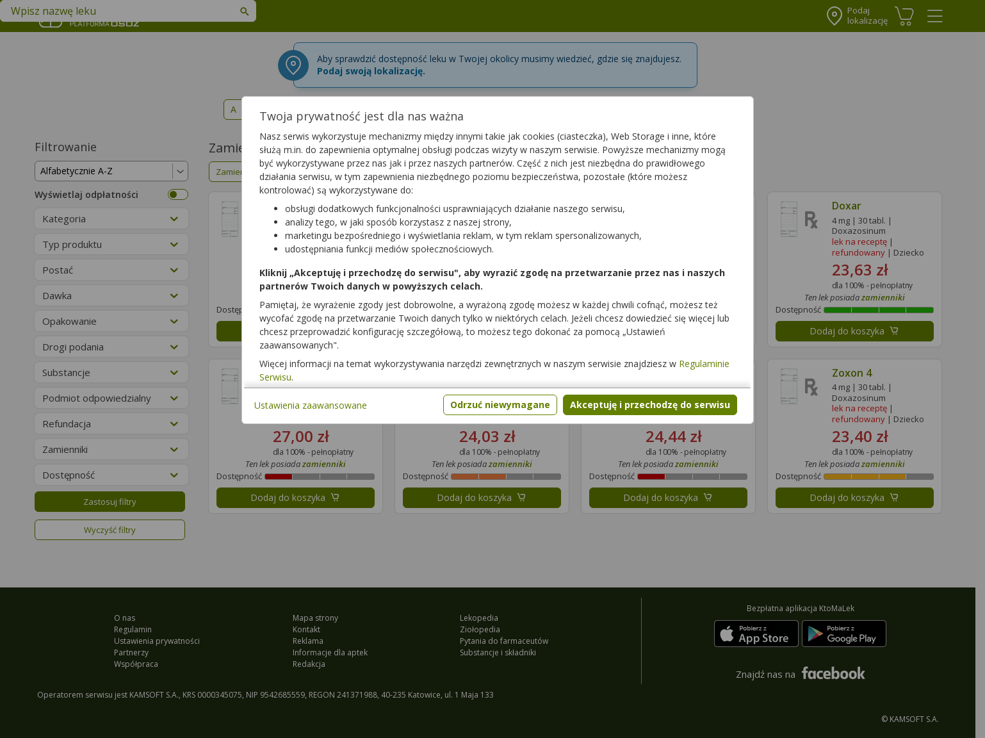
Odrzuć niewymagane (500, 404)
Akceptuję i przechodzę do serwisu (650, 404)
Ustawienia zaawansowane (310, 405)
